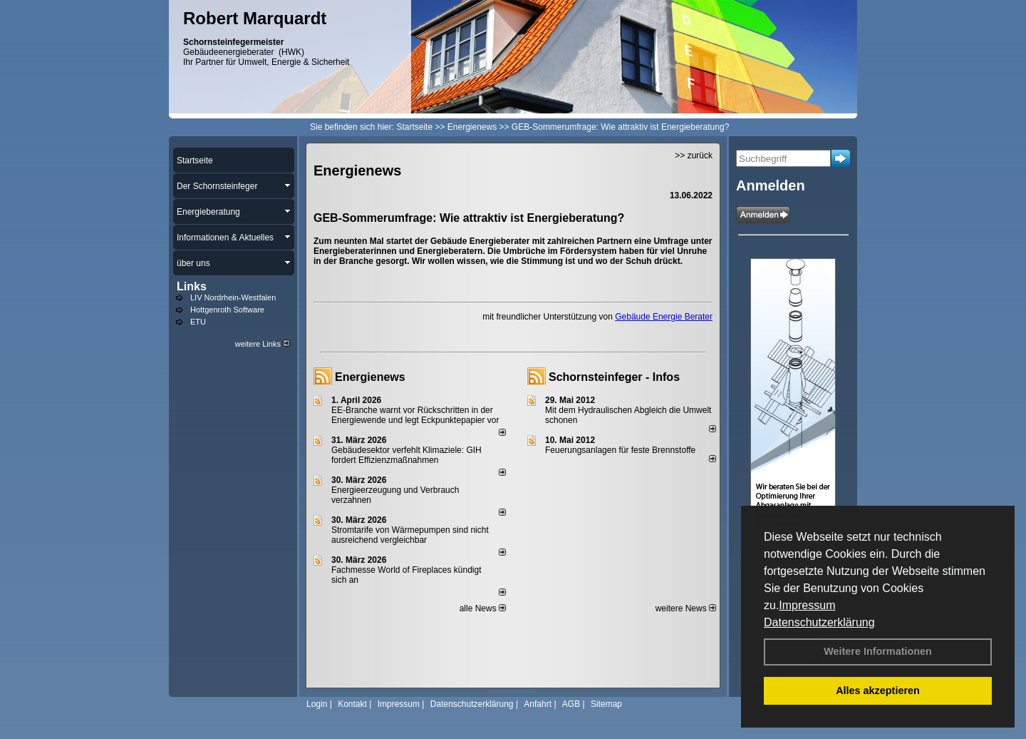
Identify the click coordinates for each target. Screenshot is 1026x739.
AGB (571, 704)
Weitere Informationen (878, 651)
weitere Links (262, 344)
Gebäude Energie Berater (663, 317)
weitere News (686, 608)
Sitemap (606, 704)
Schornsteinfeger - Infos (614, 377)
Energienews (370, 377)
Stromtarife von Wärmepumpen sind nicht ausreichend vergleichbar (410, 535)
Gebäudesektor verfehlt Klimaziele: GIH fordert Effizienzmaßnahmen (406, 455)
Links (192, 286)
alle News (483, 608)
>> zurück (693, 155)
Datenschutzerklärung (819, 622)
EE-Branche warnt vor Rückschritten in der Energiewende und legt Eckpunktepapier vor (415, 415)
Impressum (807, 605)
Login (316, 704)
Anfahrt (537, 704)
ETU (198, 321)
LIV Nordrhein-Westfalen (233, 297)
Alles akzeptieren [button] (878, 690)
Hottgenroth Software (227, 309)
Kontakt (352, 704)
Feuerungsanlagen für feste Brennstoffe (620, 450)
